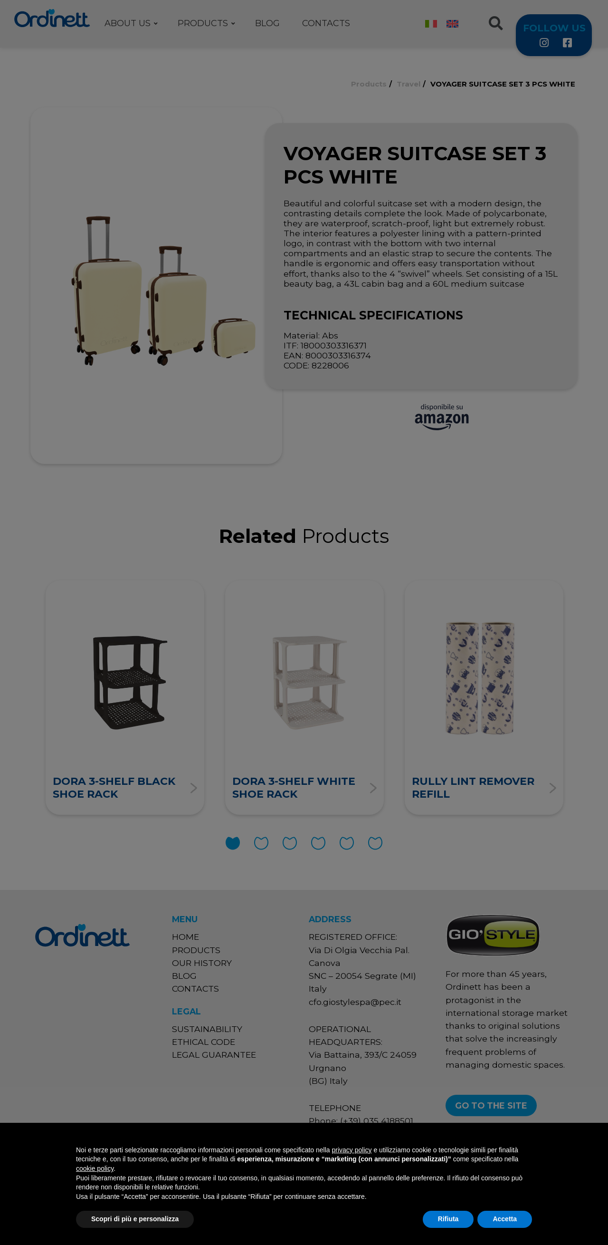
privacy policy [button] (352, 1150)
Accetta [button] (505, 1219)
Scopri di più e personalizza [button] (135, 1219)
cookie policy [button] (95, 1168)
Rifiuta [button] (448, 1219)
